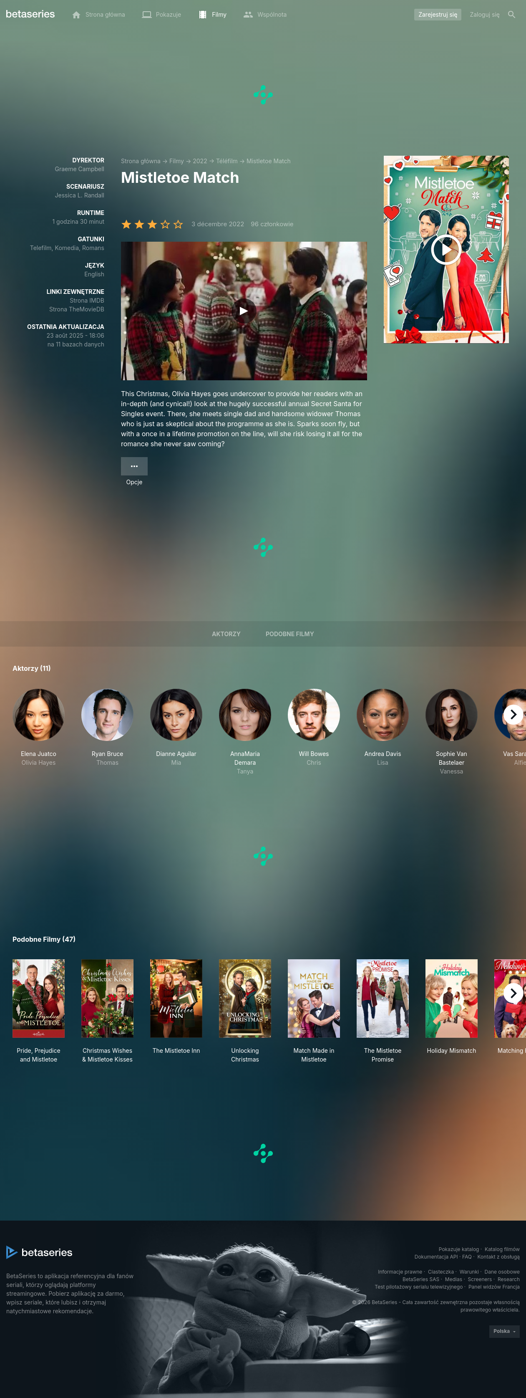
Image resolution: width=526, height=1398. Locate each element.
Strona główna (141, 160)
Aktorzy (226, 633)
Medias (453, 1279)
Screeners (480, 1279)
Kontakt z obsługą (499, 1257)
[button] (39, 732)
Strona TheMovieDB (76, 309)
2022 (200, 160)
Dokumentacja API (436, 1257)
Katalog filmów (502, 1249)
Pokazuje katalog (459, 1249)
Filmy (176, 160)
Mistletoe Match (269, 160)
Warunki (469, 1272)
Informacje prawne (400, 1272)
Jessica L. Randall (79, 195)
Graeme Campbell (79, 168)
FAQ (467, 1257)
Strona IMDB (87, 300)
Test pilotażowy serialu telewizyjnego (419, 1287)
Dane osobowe (502, 1272)
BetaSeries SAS (421, 1279)
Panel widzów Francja (494, 1287)
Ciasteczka (441, 1272)
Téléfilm (227, 160)
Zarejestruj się (437, 14)
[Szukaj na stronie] (512, 14)
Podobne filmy (290, 633)
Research (509, 1279)
